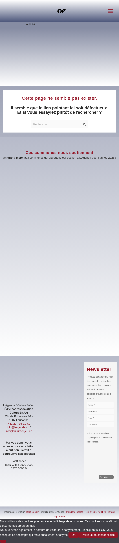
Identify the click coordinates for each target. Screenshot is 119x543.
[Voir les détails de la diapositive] (59, 58)
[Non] (3, 541)
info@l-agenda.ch (18, 427)
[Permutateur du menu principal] (111, 11)
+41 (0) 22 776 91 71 (95, 512)
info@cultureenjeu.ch (19, 431)
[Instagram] (66, 11)
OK (74, 535)
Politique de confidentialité (98, 535)
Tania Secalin (32, 512)
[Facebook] (57, 11)
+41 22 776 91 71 (19, 424)
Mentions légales (74, 512)
